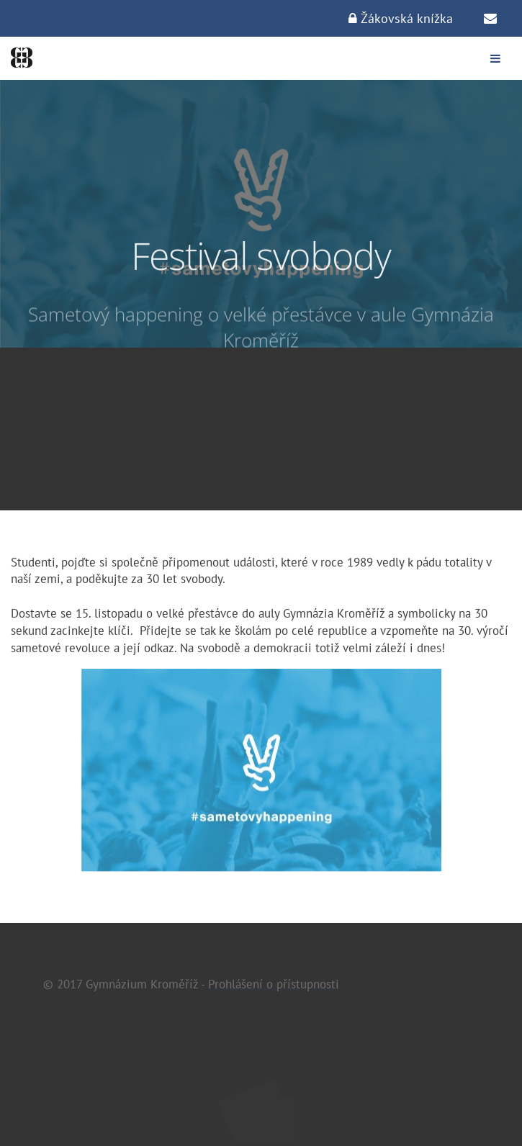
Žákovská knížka (400, 18)
